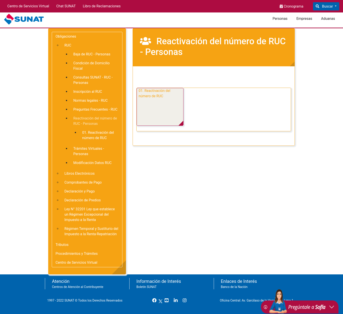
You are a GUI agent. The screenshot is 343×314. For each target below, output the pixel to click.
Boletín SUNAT (146, 287)
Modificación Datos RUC (92, 163)
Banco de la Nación (234, 287)
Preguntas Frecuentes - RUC (95, 109)
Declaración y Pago (79, 191)
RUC (67, 45)
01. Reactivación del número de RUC (154, 93)
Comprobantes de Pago (83, 182)
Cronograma (293, 6)
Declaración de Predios (82, 200)
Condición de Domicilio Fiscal (91, 66)
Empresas (304, 18)
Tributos (62, 245)
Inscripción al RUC (87, 91)
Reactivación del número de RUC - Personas (95, 121)
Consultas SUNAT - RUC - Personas (93, 80)
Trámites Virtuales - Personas (88, 151)
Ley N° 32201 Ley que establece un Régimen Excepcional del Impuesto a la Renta (89, 214)
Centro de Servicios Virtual (28, 6)
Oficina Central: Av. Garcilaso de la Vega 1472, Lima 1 (258, 300)
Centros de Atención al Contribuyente (77, 287)
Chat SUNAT (66, 6)
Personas (280, 18)
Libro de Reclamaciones (102, 6)
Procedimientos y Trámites (77, 253)
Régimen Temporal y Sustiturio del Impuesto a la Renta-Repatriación (91, 231)
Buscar (327, 6)
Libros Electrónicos (79, 173)
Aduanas (328, 18)
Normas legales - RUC (90, 100)
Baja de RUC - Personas (91, 54)
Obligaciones (66, 36)
